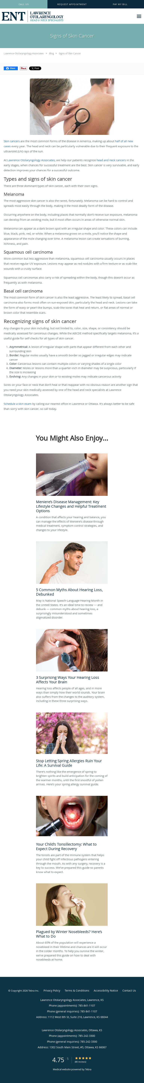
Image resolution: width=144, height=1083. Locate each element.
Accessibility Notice (106, 990)
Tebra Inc (33, 990)
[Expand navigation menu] (139, 16)
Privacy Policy (52, 990)
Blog (51, 53)
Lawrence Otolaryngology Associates (24, 53)
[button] (71, 4)
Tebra (88, 1069)
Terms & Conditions (77, 990)
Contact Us (129, 990)
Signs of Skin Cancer (70, 53)
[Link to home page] (44, 16)
